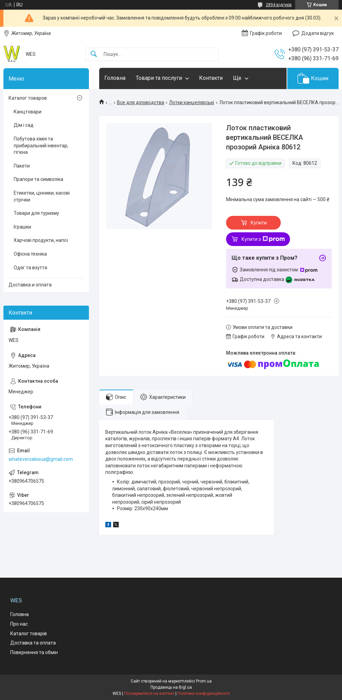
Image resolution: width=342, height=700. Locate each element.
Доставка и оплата (30, 284)
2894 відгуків (279, 4)
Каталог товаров (28, 98)
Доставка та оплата (33, 643)
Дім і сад (24, 125)
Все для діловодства (140, 102)
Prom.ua (204, 681)
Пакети (22, 166)
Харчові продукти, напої (41, 240)
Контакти (211, 78)
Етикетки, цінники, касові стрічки (42, 196)
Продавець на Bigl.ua (171, 687)
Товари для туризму (36, 213)
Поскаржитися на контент (149, 693)
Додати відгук (317, 33)
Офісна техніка (30, 254)
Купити (259, 222)
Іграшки (22, 227)
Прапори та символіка (38, 179)
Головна (115, 78)
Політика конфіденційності (203, 693)
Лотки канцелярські (191, 102)
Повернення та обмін (34, 652)
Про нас (19, 624)
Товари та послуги (159, 78)
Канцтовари (27, 111)
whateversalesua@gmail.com (41, 459)
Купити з (263, 239)
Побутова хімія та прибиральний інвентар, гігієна (41, 145)
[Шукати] (93, 54)
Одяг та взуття (30, 267)
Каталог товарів (28, 633)
